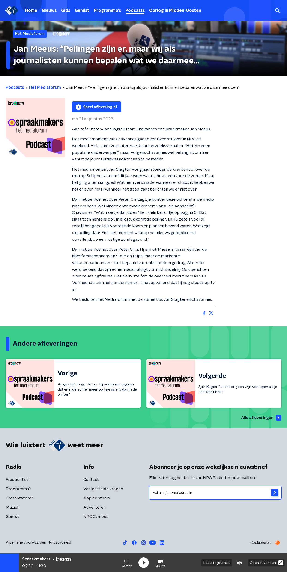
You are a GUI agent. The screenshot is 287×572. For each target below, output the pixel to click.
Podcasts (135, 11)
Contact (91, 480)
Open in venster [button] (266, 562)
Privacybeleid (60, 542)
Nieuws (49, 11)
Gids (65, 11)
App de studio (96, 498)
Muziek (12, 508)
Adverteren (94, 508)
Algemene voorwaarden (26, 542)
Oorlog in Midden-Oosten (175, 11)
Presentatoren (20, 498)
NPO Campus (95, 517)
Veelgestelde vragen (103, 489)
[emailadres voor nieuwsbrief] (215, 492)
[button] (126, 562)
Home (31, 11)
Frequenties (17, 480)
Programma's (107, 11)
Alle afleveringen (260, 418)
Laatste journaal (216, 562)
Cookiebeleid (261, 543)
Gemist (82, 11)
